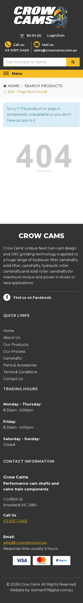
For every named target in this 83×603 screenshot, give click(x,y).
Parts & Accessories (20, 365)
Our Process (14, 351)
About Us (11, 337)
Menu (17, 74)
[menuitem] (29, 36)
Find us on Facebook (27, 297)
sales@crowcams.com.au (55, 50)
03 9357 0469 (17, 50)
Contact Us (13, 379)
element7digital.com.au (52, 590)
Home (11, 86)
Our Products (15, 345)
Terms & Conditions (20, 372)
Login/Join (56, 36)
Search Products (43, 86)
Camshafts (12, 358)
